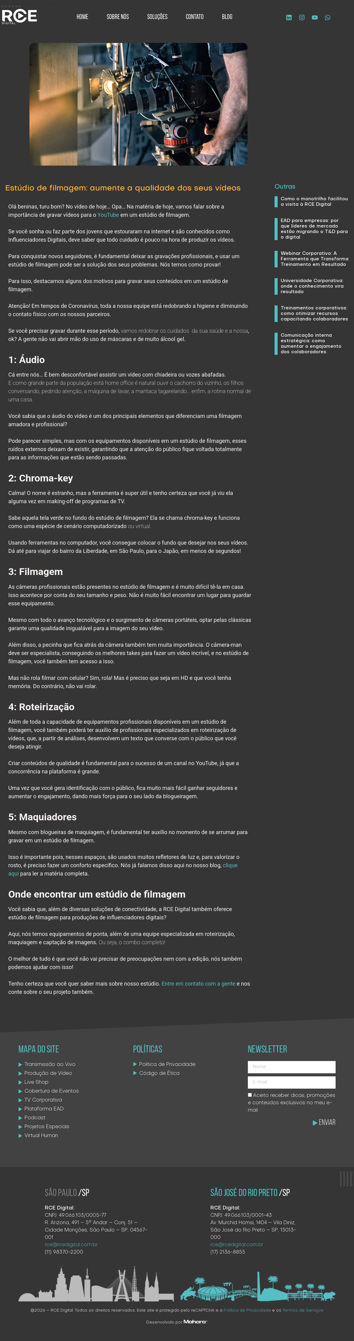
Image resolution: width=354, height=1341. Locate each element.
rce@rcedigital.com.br (71, 1245)
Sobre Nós (118, 17)
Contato (195, 17)
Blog (227, 17)
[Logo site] (19, 16)
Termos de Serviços (303, 1310)
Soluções (157, 17)
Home (82, 17)
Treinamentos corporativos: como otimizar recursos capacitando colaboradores (314, 313)
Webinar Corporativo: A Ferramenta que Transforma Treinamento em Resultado (314, 259)
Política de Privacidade (247, 1310)
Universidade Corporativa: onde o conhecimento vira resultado (312, 286)
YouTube (108, 215)
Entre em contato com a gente (199, 983)
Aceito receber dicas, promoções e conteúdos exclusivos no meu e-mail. (291, 1103)
